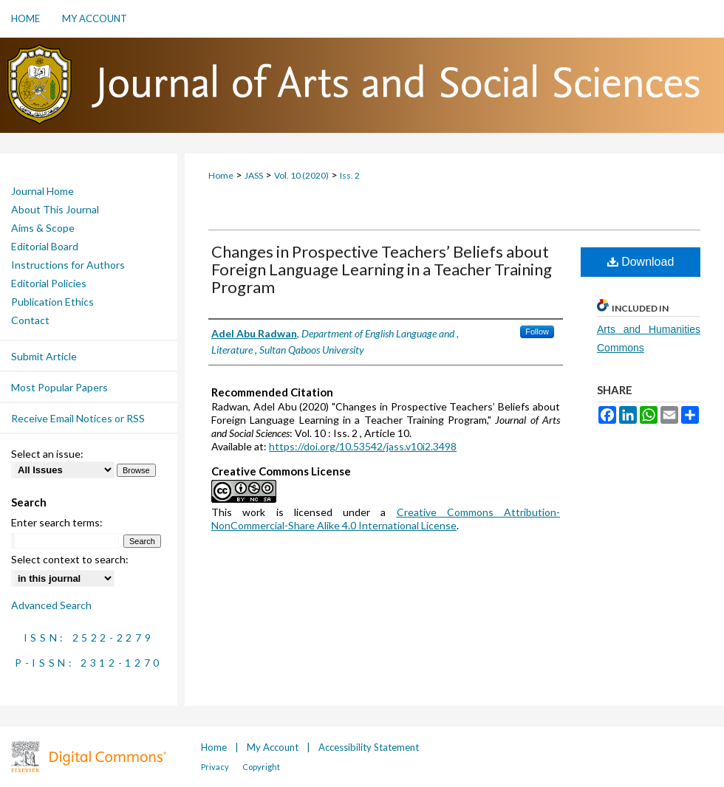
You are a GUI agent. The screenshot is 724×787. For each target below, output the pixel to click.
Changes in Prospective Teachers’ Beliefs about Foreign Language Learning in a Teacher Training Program (381, 269)
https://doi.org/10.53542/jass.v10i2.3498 (363, 446)
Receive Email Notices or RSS (78, 418)
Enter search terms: (57, 522)
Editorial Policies (48, 283)
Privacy (215, 766)
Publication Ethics (52, 301)
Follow (537, 331)
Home (220, 175)
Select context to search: (70, 559)
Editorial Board (44, 246)
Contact (30, 320)
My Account (274, 747)
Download (641, 261)
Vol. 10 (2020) (301, 175)
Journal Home (42, 191)
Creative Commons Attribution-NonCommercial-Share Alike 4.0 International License (385, 519)
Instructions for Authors (68, 264)
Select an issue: (47, 453)
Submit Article (44, 356)
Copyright (261, 766)
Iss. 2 (350, 175)
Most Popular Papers (59, 387)
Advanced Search (51, 605)
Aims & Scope (43, 227)
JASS (254, 175)
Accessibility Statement (368, 747)
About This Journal (55, 209)
